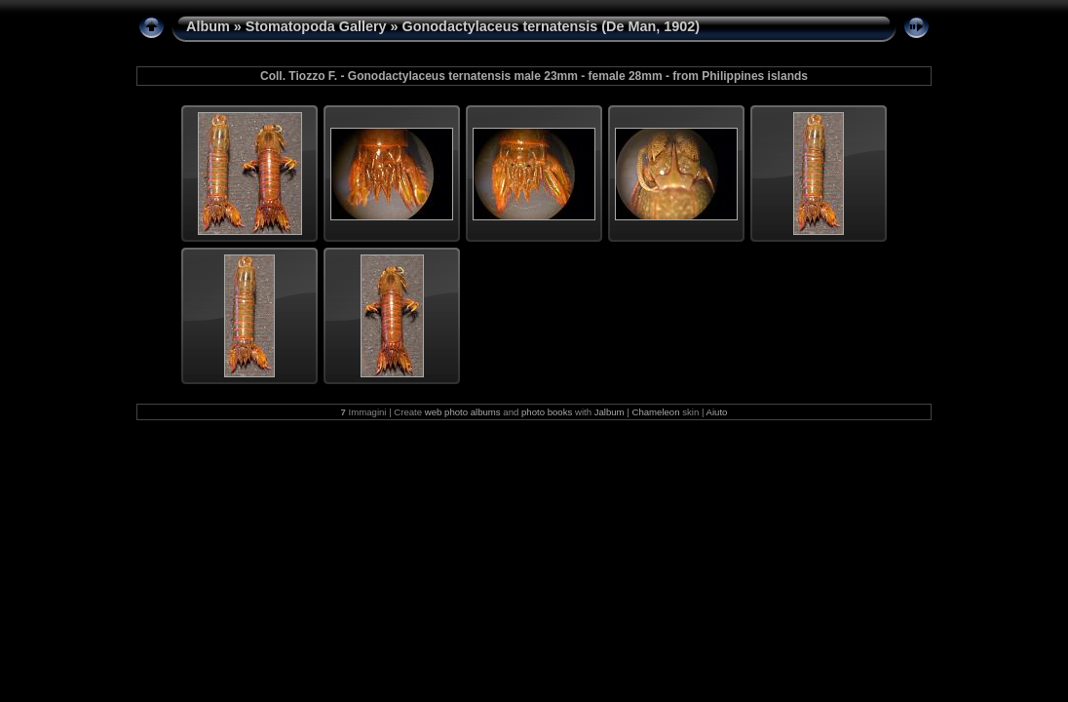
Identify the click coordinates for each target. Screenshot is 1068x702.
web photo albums (463, 412)
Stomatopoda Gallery (316, 26)
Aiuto (717, 412)
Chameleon (655, 412)
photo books (546, 412)
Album (208, 26)
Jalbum (609, 412)
